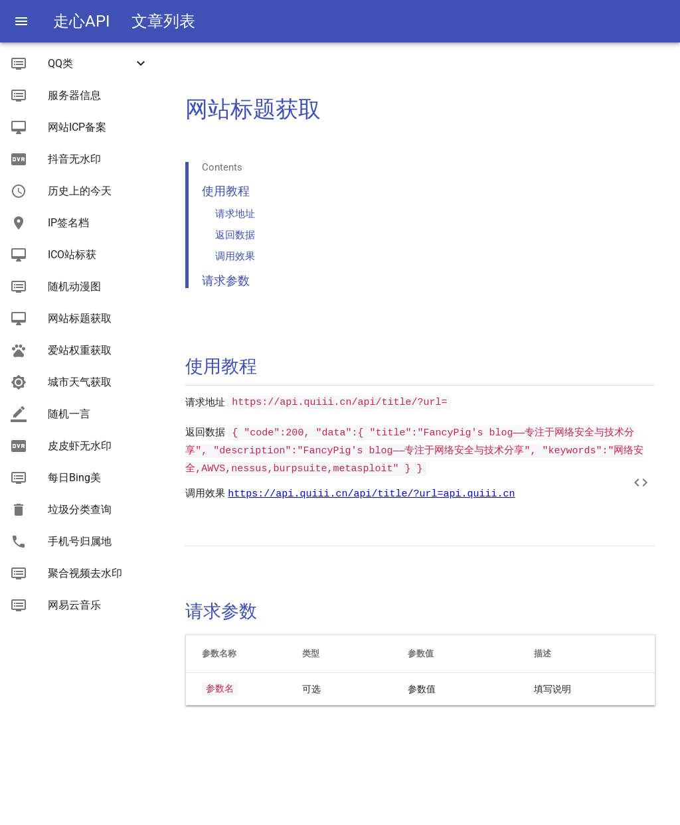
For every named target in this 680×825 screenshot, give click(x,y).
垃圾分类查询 (80, 509)
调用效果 (235, 256)
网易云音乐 (74, 605)
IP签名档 (68, 222)
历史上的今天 (80, 191)
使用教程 (226, 191)
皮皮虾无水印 (80, 445)
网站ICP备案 (77, 127)
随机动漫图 (74, 286)
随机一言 (69, 414)
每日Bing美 (74, 477)
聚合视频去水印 (85, 573)
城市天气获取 (80, 382)
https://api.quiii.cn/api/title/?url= (339, 402)
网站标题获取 (80, 318)
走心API (81, 21)
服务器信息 (74, 95)
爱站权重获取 (80, 350)
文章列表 (163, 21)
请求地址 (235, 214)
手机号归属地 (80, 541)
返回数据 (235, 235)
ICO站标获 (72, 254)
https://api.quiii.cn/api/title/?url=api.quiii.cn (371, 493)
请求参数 (226, 280)
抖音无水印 (74, 159)
